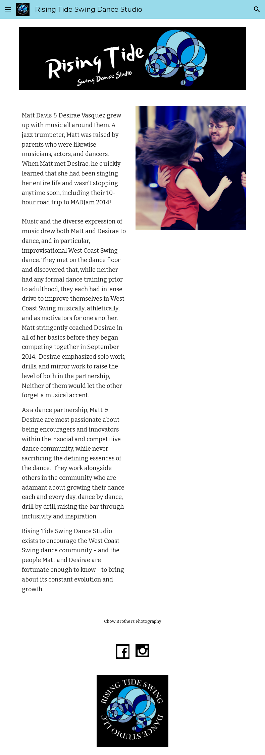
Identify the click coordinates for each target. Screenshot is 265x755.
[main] (74, 159)
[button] (8, 9)
